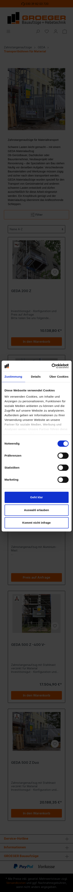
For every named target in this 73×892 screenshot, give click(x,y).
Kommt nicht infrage (36, 522)
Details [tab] (36, 376)
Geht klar (36, 497)
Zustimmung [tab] (13, 376)
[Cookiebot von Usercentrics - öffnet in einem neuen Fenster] (52, 366)
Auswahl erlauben (36, 510)
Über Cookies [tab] (59, 376)
